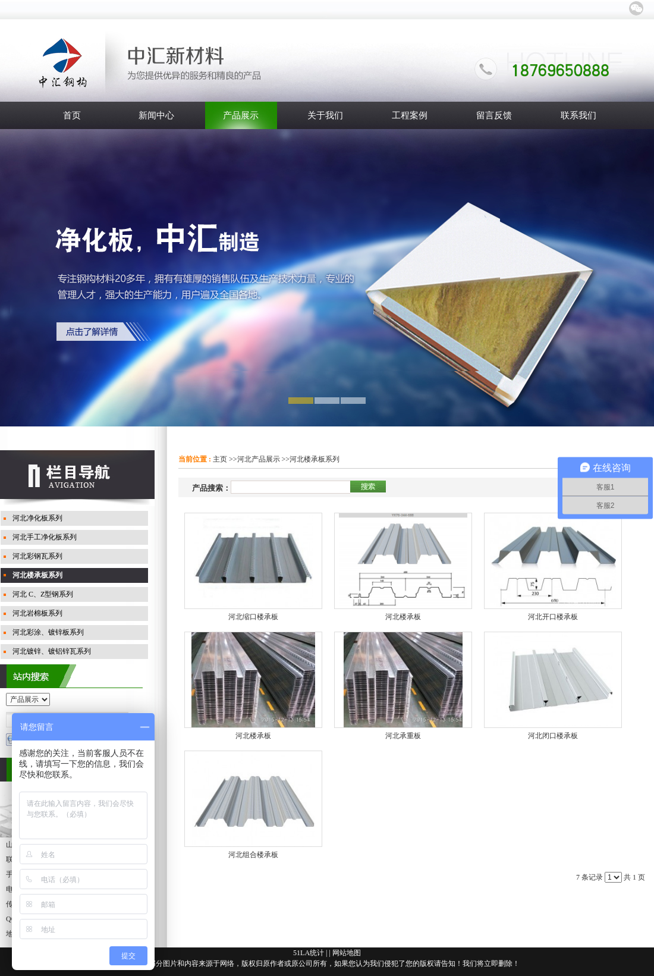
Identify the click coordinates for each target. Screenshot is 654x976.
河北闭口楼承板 (553, 736)
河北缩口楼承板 (253, 617)
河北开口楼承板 (553, 617)
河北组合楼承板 (253, 855)
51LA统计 (308, 953)
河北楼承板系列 (314, 459)
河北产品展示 (258, 459)
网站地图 (346, 953)
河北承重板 (403, 736)
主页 (220, 459)
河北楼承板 (403, 617)
